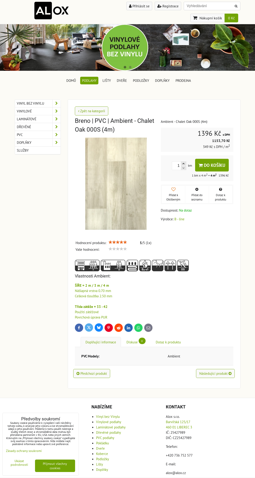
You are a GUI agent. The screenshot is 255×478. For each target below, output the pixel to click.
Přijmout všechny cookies (55, 465)
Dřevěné (39, 127)
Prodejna (183, 80)
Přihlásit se (139, 6)
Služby (23, 150)
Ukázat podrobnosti (19, 462)
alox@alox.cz (176, 472)
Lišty (107, 80)
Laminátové (39, 119)
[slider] (117, 242)
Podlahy (89, 80)
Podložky (141, 80)
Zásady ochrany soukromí (24, 450)
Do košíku (212, 165)
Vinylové (39, 111)
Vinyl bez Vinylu (39, 103)
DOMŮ (71, 80)
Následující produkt (215, 373)
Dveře (122, 80)
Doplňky (162, 80)
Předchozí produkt (91, 373)
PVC (39, 135)
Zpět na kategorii (91, 111)
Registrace (168, 6)
